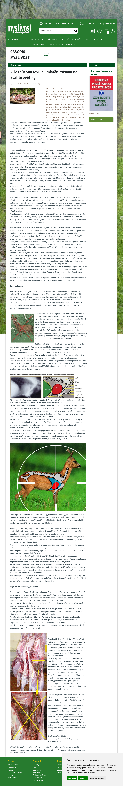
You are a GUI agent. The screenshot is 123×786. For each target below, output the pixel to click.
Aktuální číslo (13, 765)
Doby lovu (36, 772)
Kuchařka (60, 767)
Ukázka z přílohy (94, 113)
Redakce (70, 44)
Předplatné (12, 767)
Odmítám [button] (83, 778)
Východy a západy (40, 775)
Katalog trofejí (38, 780)
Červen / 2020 (79, 54)
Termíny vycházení (15, 772)
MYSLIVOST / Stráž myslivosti (47, 39)
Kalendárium (37, 778)
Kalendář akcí (38, 770)
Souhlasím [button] (72, 778)
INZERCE (52, 44)
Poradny (36, 767)
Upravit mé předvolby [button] (97, 778)
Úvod (45, 54)
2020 (72, 54)
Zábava (60, 770)
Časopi (50, 54)
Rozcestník (61, 765)
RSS (61, 44)
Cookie (60, 772)
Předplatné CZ (75, 39)
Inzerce (10, 775)
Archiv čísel (38, 44)
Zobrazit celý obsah (97, 119)
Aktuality (36, 765)
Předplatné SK (94, 39)
